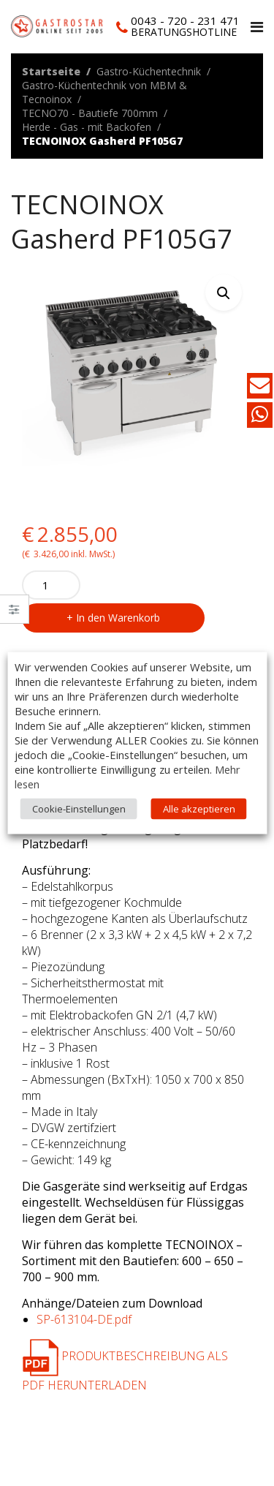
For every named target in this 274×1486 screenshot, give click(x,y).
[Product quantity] (51, 585)
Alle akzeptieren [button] (199, 808)
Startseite (51, 71)
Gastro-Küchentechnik (148, 71)
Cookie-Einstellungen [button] (79, 808)
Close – (14, 614)
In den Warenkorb (118, 618)
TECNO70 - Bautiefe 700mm (90, 113)
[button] (223, 292)
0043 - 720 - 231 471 (185, 20)
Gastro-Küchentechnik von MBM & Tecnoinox (104, 92)
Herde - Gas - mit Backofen (86, 127)
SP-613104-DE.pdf (84, 1319)
